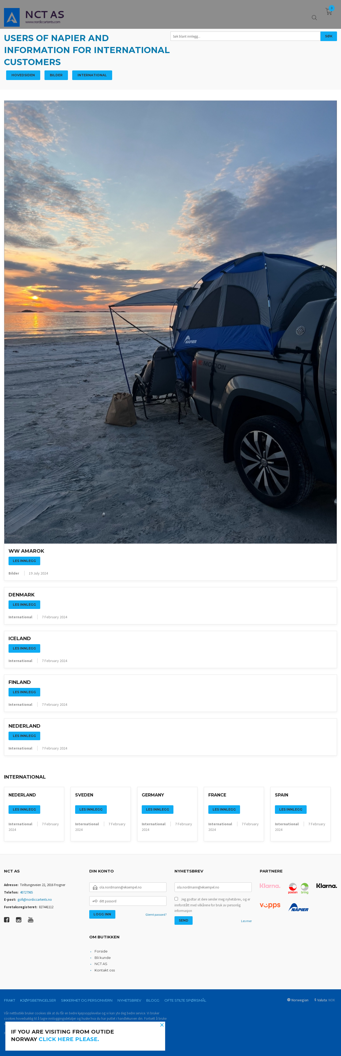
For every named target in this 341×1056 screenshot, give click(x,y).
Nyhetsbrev (129, 1000)
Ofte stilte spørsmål (185, 1000)
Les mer (246, 921)
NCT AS (101, 964)
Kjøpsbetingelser (38, 1000)
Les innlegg (24, 561)
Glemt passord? (156, 914)
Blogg (152, 1000)
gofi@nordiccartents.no (35, 899)
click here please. (69, 1039)
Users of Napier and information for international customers (87, 50)
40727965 (26, 892)
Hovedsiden (23, 75)
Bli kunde (103, 957)
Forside (101, 951)
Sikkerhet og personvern (86, 1000)
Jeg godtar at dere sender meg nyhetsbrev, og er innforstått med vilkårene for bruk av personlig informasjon (212, 905)
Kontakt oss (105, 970)
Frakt (9, 1000)
